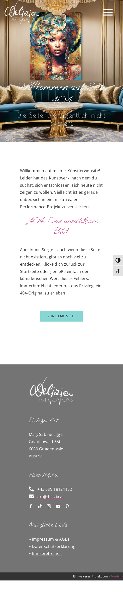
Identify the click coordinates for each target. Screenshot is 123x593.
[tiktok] (40, 506)
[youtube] (58, 506)
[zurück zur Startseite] (61, 316)
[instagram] (49, 506)
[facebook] (31, 506)
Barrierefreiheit (47, 553)
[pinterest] (67, 506)
